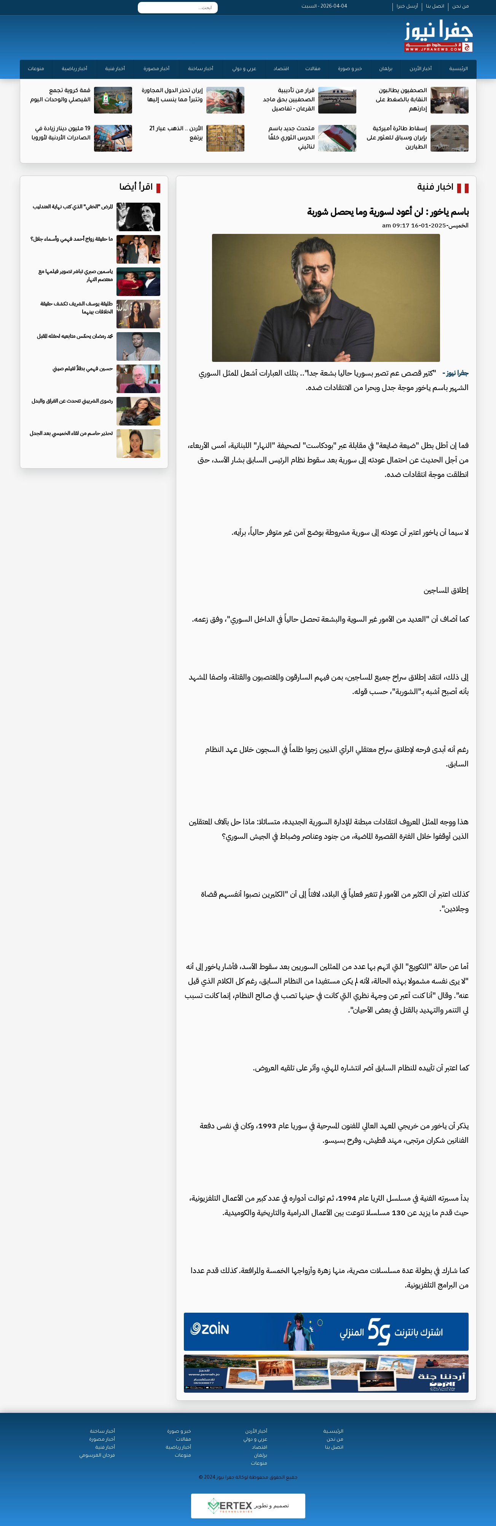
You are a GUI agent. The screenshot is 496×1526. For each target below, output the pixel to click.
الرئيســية (333, 1432)
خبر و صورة (350, 69)
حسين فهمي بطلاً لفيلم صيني (83, 369)
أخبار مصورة (156, 69)
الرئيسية (459, 69)
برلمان (385, 69)
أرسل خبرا (407, 7)
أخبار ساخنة (200, 69)
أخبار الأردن (421, 69)
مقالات (313, 69)
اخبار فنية (435, 188)
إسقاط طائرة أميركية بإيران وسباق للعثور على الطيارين (397, 138)
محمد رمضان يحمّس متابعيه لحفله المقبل (75, 336)
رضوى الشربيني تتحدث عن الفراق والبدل (72, 401)
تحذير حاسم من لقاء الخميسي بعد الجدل (71, 433)
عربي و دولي (244, 69)
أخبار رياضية (74, 69)
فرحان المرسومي (97, 1456)
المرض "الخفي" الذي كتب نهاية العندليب (73, 207)
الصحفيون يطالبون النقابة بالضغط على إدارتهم (401, 100)
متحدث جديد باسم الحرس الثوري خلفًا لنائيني (291, 138)
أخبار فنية (115, 69)
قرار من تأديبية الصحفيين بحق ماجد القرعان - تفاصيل (288, 100)
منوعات (36, 69)
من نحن (460, 7)
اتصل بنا (435, 7)
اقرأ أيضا (136, 188)
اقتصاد (281, 69)
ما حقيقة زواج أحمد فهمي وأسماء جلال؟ (71, 239)
